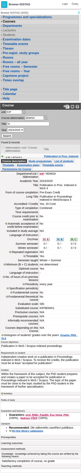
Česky (75, 4)
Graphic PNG (68, 335)
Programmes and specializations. (27, 17)
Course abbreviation (12, 117)
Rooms (8, 57)
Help (6, 98)
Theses (8, 48)
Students (9, 35)
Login (65, 4)
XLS (3, 338)
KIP (42, 173)
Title (3, 123)
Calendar (9, 94)
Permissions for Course (16, 169)
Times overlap (13, 80)
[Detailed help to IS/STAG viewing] (77, 107)
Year (3, 129)
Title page (10, 89)
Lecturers (9, 30)
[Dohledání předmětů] (46, 118)
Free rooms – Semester (20, 66)
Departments (12, 25)
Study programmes (40, 161)
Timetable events (15, 44)
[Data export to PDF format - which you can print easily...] (67, 107)
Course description (14, 161)
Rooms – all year (15, 62)
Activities (8, 393)
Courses (9, 21)
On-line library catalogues (27, 430)
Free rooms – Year (16, 71)
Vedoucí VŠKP (29, 418)
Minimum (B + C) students (22, 264)
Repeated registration (25, 252)
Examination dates (16, 39)
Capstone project (16, 75)
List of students (64, 161)
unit (3, 112)
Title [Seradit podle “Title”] (46, 149)
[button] (4, 4)
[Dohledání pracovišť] (24, 112)
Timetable (8, 165)
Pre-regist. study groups (21, 53)
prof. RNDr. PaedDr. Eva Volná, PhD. (47, 414)
